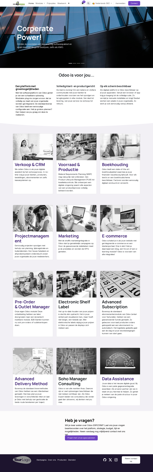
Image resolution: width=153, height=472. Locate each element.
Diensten (72, 460)
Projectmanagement (32, 238)
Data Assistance (118, 378)
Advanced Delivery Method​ (31, 381)
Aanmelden (120, 3)
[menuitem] (31, 3)
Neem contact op (131, 459)
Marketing (68, 236)
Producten (62, 460)
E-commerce (114, 236)
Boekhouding (115, 164)
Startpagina (41, 460)
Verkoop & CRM (30, 164)
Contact (134, 3)
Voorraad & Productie (69, 167)
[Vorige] (7, 37)
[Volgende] (145, 37)
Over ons (52, 460)
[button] (88, 3)
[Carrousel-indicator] (70, 63)
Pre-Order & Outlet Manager (32, 304)
